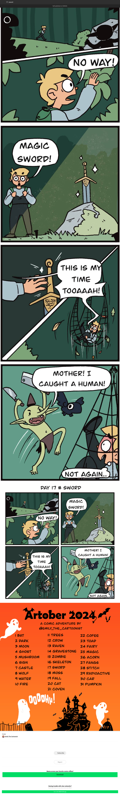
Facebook (53, 746)
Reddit (74, 746)
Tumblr (67, 746)
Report (60, 762)
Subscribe (60, 753)
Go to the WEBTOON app (60, 791)
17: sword (9, 2)
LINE (46, 746)
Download (60, 775)
